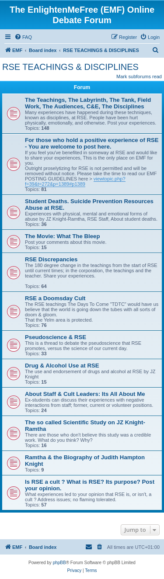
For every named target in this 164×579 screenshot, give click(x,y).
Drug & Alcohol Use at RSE (62, 365)
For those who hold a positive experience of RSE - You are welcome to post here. (92, 143)
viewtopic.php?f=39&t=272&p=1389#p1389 (75, 181)
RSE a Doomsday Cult (55, 298)
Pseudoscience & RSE (55, 337)
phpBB (59, 562)
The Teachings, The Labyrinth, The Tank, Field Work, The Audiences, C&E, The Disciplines (88, 103)
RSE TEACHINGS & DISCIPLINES (70, 67)
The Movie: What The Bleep (62, 236)
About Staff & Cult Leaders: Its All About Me (85, 394)
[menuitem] (23, 37)
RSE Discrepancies (51, 259)
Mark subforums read (139, 76)
